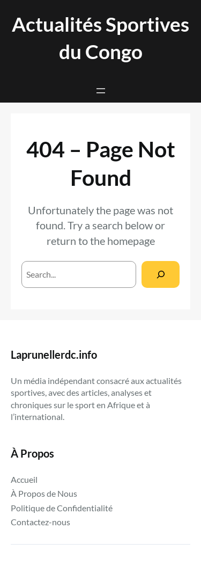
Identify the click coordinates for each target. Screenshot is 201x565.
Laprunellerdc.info (54, 354)
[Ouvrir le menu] (100, 90)
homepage (131, 240)
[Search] (161, 274)
